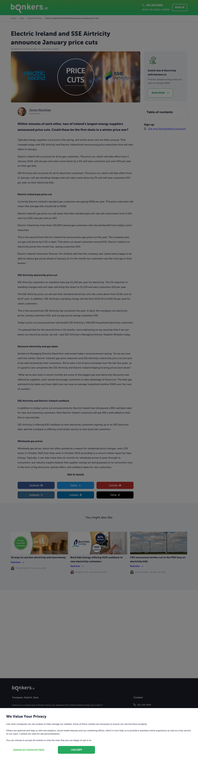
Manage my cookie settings (28, 750)
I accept (76, 749)
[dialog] (99, 381)
